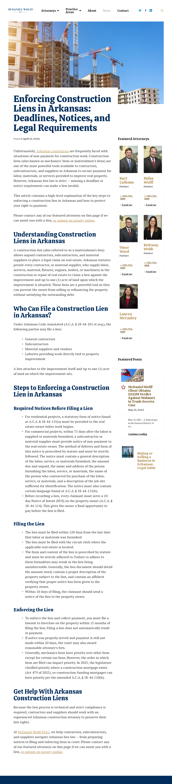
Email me (127, 205)
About (92, 10)
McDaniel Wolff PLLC (34, 732)
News (107, 10)
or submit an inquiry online (73, 220)
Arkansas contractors (52, 151)
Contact (123, 10)
